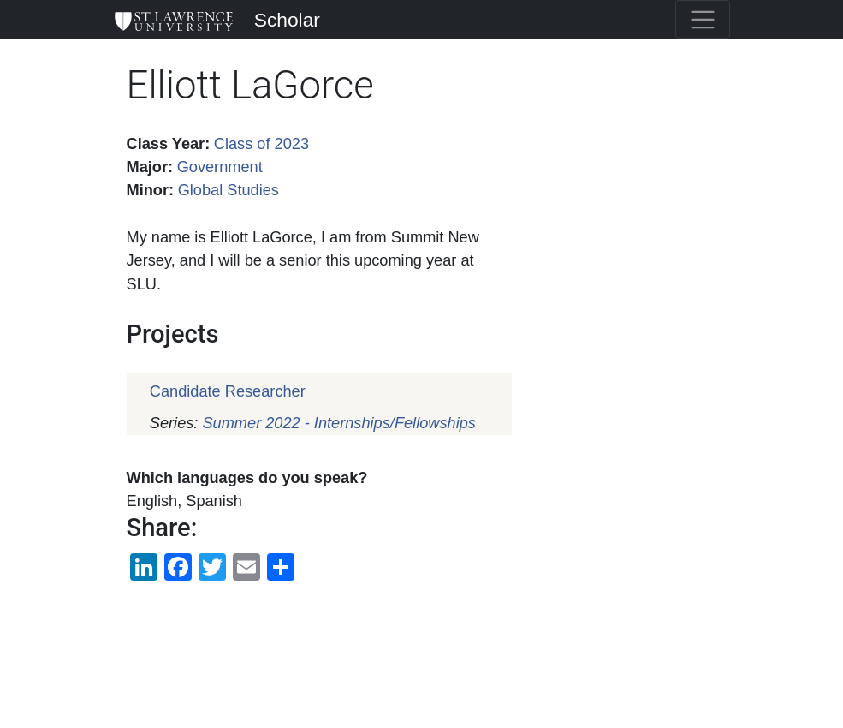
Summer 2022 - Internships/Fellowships (338, 423)
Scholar (287, 20)
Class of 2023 (261, 143)
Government (220, 167)
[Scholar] (174, 19)
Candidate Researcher (228, 391)
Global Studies (228, 190)
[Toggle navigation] (702, 19)
